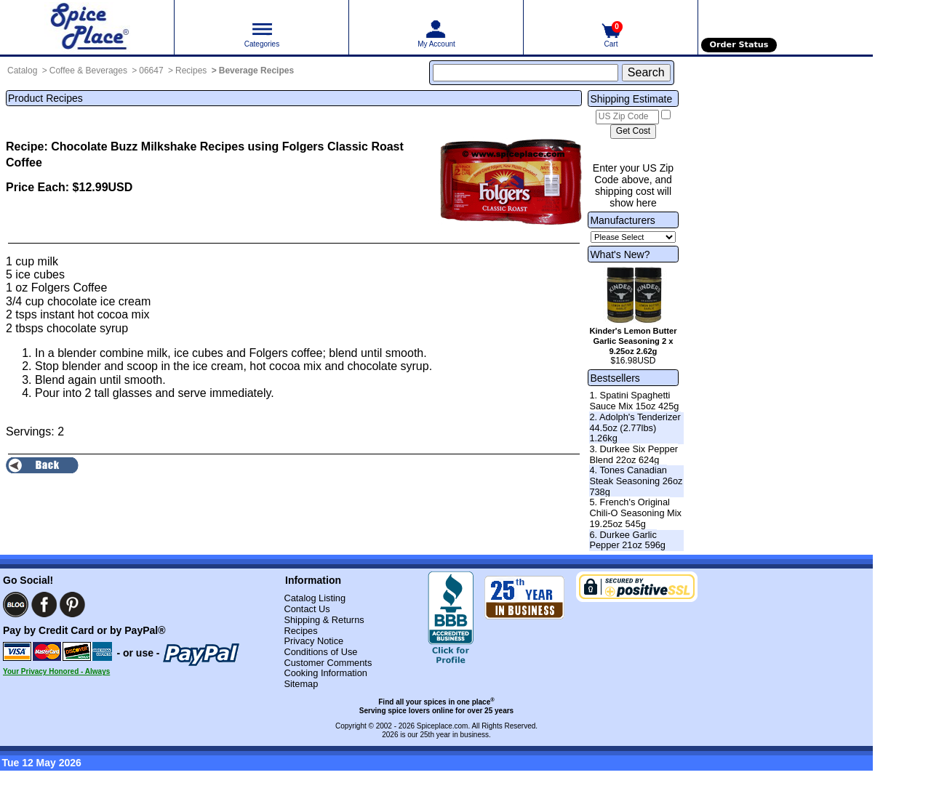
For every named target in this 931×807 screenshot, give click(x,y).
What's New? (620, 254)
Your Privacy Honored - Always (56, 671)
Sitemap (301, 683)
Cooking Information (325, 672)
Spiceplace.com (442, 726)
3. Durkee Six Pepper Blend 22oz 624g (633, 454)
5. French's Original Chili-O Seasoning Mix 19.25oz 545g (635, 513)
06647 (151, 70)
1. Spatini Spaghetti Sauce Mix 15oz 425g (634, 400)
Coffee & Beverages (88, 70)
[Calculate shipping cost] (633, 131)
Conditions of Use (320, 651)
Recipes (191, 70)
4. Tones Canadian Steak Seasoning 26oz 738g (635, 481)
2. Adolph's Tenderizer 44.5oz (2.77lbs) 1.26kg (634, 427)
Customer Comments (328, 662)
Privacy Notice (313, 640)
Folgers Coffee (69, 287)
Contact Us (306, 608)
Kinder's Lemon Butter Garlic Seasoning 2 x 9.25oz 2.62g (632, 341)
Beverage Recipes (256, 70)
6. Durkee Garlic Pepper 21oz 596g (627, 540)
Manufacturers (622, 220)
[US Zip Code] (627, 117)
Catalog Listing (314, 598)
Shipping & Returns (324, 619)
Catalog (22, 70)
